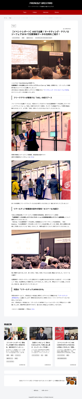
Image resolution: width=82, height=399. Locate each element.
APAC (16, 358)
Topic (24, 12)
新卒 (12, 355)
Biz (42, 355)
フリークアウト (16, 37)
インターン (17, 355)
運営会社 (36, 390)
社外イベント (30, 37)
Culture (35, 12)
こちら (32, 157)
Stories (57, 12)
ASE (23, 37)
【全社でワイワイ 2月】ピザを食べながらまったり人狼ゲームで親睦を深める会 (41, 380)
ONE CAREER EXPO (62, 358)
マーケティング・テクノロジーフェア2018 (56, 90)
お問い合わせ (45, 390)
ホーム (5, 17)
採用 (8, 355)
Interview (45, 12)
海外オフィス (10, 358)
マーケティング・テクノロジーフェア (44, 37)
